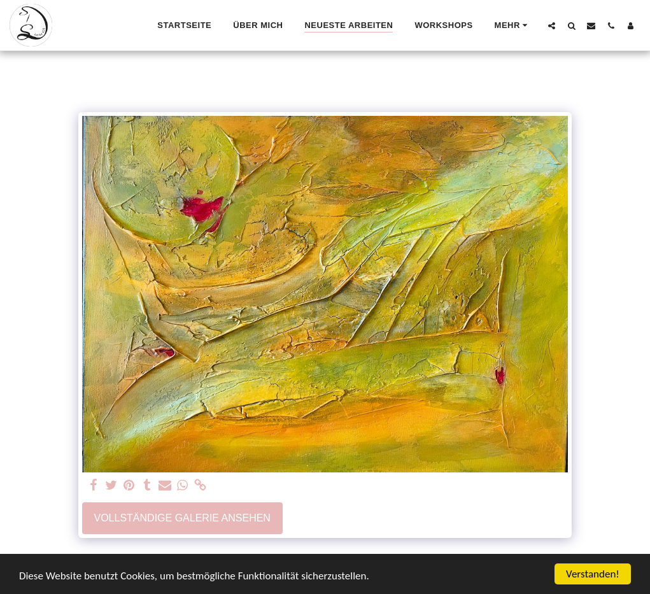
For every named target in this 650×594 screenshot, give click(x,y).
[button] (551, 25)
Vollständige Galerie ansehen (182, 518)
